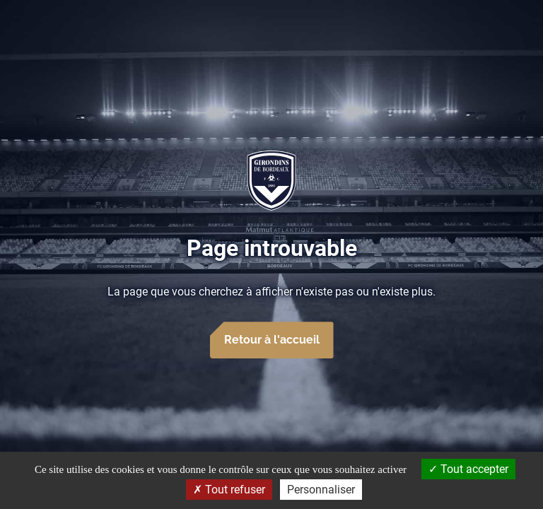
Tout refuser (229, 489)
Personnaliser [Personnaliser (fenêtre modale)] (321, 489)
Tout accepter (468, 469)
